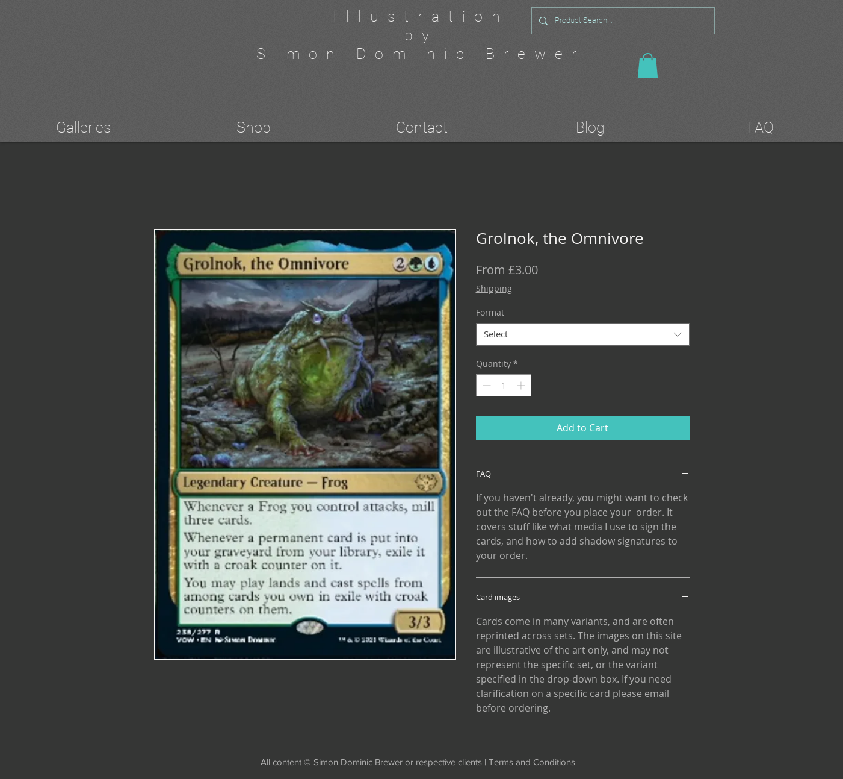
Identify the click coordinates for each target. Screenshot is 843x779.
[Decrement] (485, 385)
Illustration (421, 16)
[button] (647, 65)
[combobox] (583, 334)
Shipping (494, 288)
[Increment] (522, 385)
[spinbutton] (503, 385)
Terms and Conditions (532, 762)
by (421, 35)
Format (490, 312)
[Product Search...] (622, 21)
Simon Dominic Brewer (420, 54)
